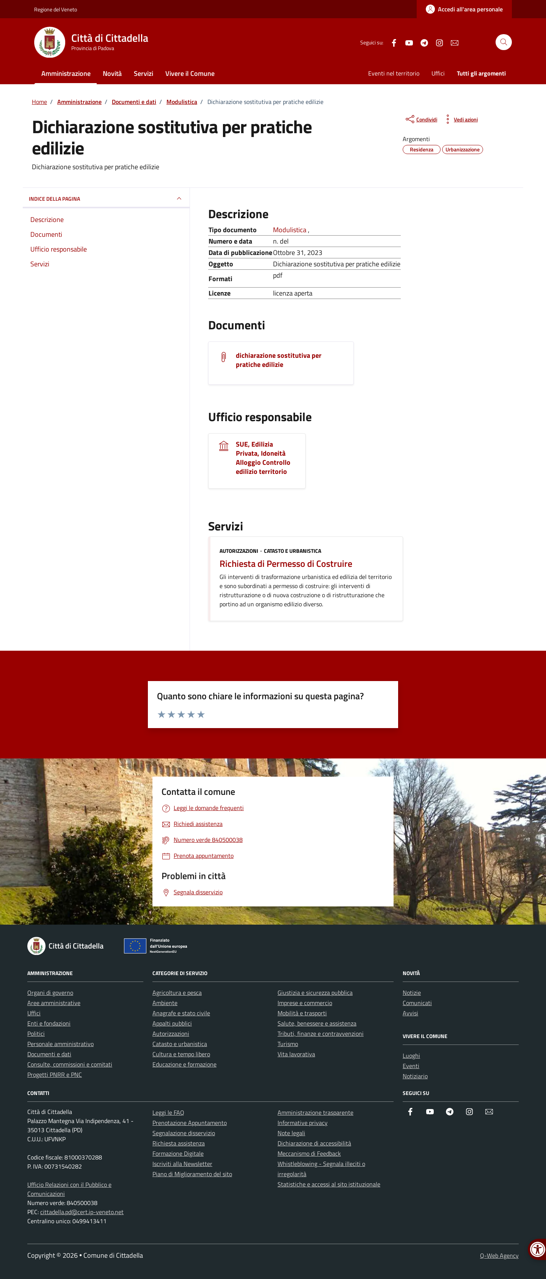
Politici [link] (36, 1033)
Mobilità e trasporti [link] (302, 1013)
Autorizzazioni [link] (239, 551)
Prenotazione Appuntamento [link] (189, 1122)
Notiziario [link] (415, 1076)
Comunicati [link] (417, 1002)
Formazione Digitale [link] (178, 1153)
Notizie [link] (412, 992)
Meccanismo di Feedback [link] (309, 1153)
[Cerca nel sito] (504, 42)
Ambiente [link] (164, 1002)
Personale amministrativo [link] (60, 1043)
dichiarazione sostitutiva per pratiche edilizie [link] (279, 360)
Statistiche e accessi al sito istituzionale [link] (329, 1184)
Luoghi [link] (411, 1055)
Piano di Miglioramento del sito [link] (192, 1173)
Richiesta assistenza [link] (178, 1143)
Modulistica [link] (290, 230)
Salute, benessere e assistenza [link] (317, 1023)
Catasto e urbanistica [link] (292, 551)
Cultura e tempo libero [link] (181, 1054)
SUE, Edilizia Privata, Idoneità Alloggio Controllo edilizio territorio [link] (263, 458)
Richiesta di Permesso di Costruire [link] (286, 563)
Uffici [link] (438, 73)
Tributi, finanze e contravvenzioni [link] (321, 1033)
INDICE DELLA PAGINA (106, 198)
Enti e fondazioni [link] (49, 1023)
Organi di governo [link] (50, 992)
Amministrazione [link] (66, 73)
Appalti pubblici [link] (172, 1023)
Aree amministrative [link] (53, 1002)
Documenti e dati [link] (49, 1054)
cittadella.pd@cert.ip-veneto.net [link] (82, 1211)
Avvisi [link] (410, 1013)
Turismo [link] (288, 1043)
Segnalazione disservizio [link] (183, 1132)
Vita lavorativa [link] (296, 1054)
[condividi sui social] (421, 119)
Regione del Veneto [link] (55, 9)
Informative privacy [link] (303, 1122)
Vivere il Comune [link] (190, 73)
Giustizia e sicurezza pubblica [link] (315, 992)
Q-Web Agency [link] (499, 1255)
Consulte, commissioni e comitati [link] (69, 1064)
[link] (464, 9)
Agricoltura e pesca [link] (177, 992)
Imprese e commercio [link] (305, 1002)
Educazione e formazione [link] (184, 1064)
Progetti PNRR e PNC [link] (54, 1074)
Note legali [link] (291, 1132)
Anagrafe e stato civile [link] (181, 1013)
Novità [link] (112, 73)
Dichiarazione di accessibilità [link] (314, 1143)
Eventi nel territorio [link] (393, 73)
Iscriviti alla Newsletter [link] (182, 1163)
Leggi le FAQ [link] (168, 1112)
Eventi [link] (411, 1065)
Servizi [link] (143, 73)
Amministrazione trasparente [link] (315, 1112)
